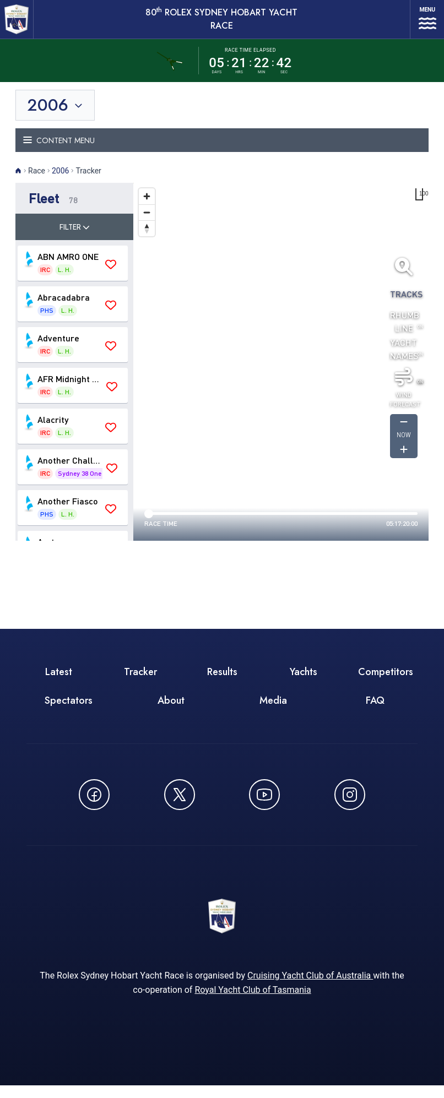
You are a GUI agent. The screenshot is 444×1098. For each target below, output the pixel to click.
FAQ (375, 709)
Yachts (303, 680)
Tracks (404, 302)
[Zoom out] (147, 221)
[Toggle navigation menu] (222, 149)
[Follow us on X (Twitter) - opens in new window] (179, 803)
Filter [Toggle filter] (74, 235)
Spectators (69, 709)
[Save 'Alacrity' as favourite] (111, 436)
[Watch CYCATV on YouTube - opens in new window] (264, 803)
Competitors (385, 680)
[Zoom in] (147, 205)
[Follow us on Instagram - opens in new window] (349, 803)
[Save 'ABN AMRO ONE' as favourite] (111, 273)
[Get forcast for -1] (404, 431)
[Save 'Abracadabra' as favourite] (111, 314)
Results (222, 680)
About (171, 709)
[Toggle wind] (404, 385)
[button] (74, 207)
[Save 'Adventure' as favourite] (111, 354)
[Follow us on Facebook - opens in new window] (94, 803)
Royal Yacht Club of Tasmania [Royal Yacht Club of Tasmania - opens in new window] (252, 1002)
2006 (60, 179)
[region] (281, 371)
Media (273, 709)
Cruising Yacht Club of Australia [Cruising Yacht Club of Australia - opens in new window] (310, 988)
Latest (58, 680)
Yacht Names (404, 357)
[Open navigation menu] (422, 23)
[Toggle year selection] (55, 114)
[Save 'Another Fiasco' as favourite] (111, 517)
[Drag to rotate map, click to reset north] (147, 237)
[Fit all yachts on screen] (404, 275)
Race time (160, 532)
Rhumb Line (404, 329)
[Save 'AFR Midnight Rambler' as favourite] (111, 395)
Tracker (140, 680)
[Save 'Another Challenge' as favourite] (111, 477)
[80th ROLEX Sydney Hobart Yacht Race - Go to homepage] (19, 23)
